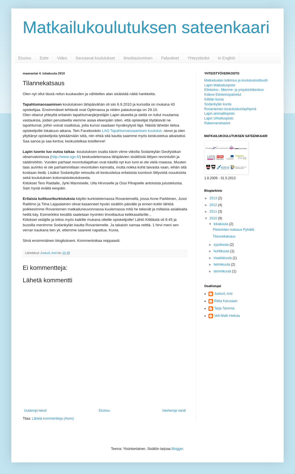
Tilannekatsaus (224, 236)
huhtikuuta (222, 251)
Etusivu (24, 58)
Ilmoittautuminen (138, 58)
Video (62, 58)
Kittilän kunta (214, 99)
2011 (214, 211)
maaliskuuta (223, 258)
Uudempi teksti (35, 411)
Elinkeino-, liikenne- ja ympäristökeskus (234, 90)
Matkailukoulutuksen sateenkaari (146, 27)
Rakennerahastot (217, 123)
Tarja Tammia (224, 308)
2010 (214, 218)
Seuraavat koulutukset (95, 58)
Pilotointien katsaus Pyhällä (233, 230)
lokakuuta (221, 224)
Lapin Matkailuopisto (219, 85)
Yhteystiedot (198, 58)
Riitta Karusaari (225, 301)
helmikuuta (222, 264)
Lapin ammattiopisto (219, 114)
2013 (214, 198)
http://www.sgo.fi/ (65, 157)
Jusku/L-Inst (223, 294)
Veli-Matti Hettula (227, 316)
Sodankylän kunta (217, 104)
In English (226, 58)
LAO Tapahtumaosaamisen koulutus (132, 131)
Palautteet (170, 58)
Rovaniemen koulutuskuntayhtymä (230, 109)
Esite (44, 58)
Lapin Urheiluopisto (218, 118)
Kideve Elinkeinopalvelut (222, 95)
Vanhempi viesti (174, 411)
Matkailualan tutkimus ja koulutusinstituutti (235, 80)
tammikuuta (223, 271)
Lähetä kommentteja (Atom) (53, 418)
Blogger (177, 449)
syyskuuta (222, 245)
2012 (214, 205)
